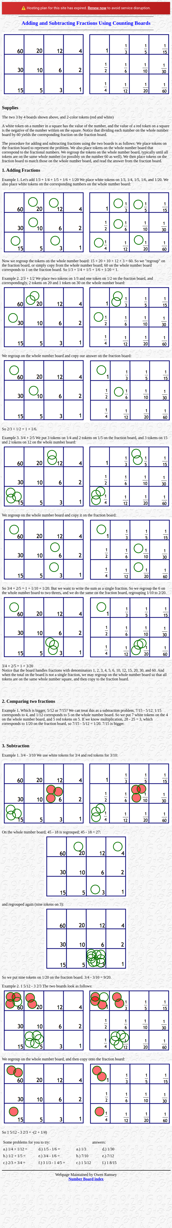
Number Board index (86, 1179)
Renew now (97, 8)
